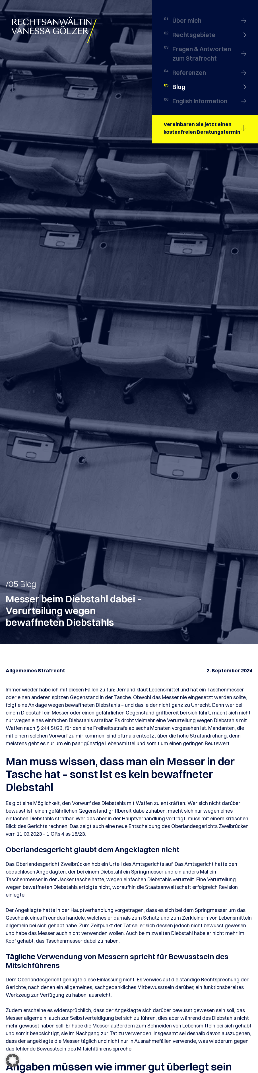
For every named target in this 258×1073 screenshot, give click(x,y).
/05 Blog (21, 584)
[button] (12, 1060)
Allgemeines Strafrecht (35, 670)
